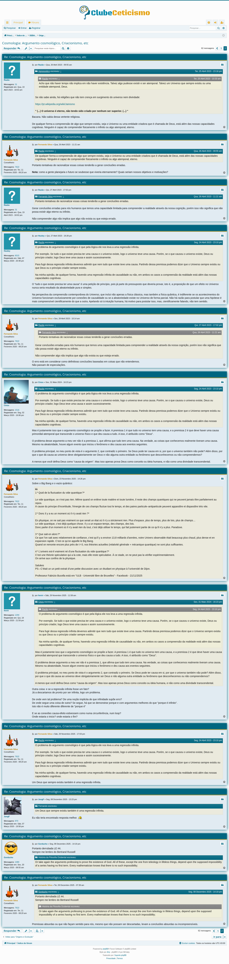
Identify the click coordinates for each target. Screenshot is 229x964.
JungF (7, 816)
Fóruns (35, 22)
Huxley (7, 251)
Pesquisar (11, 28)
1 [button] (221, 48)
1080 (17, 862)
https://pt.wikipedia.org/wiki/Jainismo (55, 104)
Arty (108, 952)
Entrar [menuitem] (216, 23)
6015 (17, 255)
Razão (7, 80)
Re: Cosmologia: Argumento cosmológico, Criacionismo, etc (45, 57)
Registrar (36, 28)
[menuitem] (209, 22)
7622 (17, 167)
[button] (217, 48)
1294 (17, 615)
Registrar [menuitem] (223, 23)
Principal (18, 22)
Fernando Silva (11, 160)
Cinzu (6, 405)
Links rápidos (8, 23)
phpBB (105, 949)
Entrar (24, 28)
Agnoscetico (44, 71)
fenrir (6, 610)
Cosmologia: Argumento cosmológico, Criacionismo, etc (45, 43)
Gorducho (8, 857)
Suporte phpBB (120, 955)
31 (16, 84)
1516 (17, 410)
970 (16, 821)
